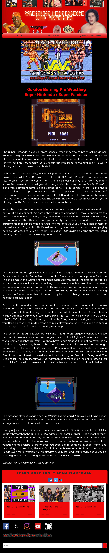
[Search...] (51, 545)
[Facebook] (50, 480)
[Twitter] (56, 480)
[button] (54, 476)
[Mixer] (61, 480)
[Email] (48, 526)
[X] (16, 526)
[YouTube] (38, 526)
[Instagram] (27, 526)
